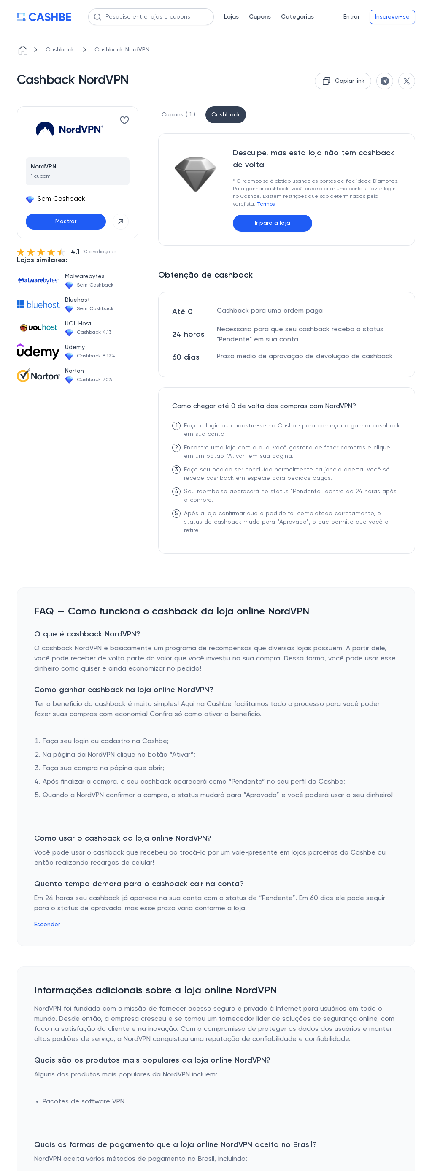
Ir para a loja (272, 223)
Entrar (351, 17)
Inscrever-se (392, 17)
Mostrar (65, 221)
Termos (266, 204)
